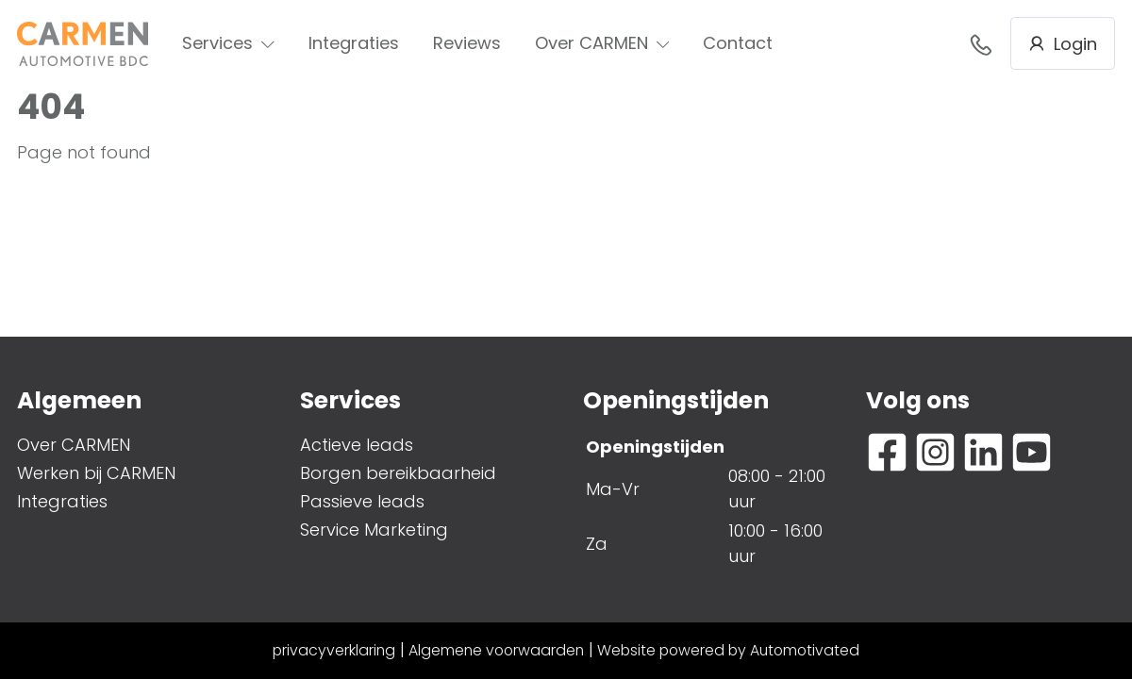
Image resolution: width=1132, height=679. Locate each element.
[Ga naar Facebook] (887, 452)
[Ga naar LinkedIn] (983, 452)
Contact (738, 43)
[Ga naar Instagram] (935, 452)
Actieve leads (356, 444)
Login (1062, 44)
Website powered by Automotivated (728, 650)
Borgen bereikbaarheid (398, 473)
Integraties (353, 43)
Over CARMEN (602, 43)
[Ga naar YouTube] (1031, 452)
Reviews (467, 43)
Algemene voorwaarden (496, 650)
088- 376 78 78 (981, 44)
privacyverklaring (334, 650)
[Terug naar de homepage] (82, 44)
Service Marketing (374, 529)
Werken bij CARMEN (96, 473)
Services (228, 43)
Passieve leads (362, 501)
